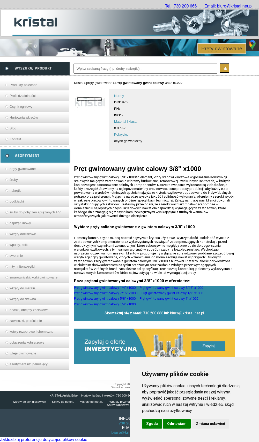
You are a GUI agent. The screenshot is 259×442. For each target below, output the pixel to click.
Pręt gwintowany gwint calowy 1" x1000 (169, 298)
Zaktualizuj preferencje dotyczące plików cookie (43, 439)
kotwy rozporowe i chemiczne (32, 332)
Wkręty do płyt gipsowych (29, 401)
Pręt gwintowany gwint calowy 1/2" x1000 (172, 293)
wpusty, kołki (19, 245)
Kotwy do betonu (63, 401)
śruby (14, 180)
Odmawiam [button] (177, 424)
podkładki (17, 201)
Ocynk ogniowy (21, 106)
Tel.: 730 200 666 (181, 6)
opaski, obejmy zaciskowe (29, 310)
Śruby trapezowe (118, 404)
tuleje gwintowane (23, 353)
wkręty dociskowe (23, 234)
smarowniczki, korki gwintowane (33, 277)
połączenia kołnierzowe (27, 342)
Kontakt (15, 139)
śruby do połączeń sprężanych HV (35, 212)
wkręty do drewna (23, 299)
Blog (13, 128)
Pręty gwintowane (221, 48)
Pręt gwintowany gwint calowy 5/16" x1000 (171, 288)
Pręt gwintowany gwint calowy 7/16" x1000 (105, 293)
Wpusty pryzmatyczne (123, 401)
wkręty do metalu (22, 288)
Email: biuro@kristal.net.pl (228, 6)
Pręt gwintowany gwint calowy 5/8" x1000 (105, 298)
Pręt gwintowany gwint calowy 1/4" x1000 (105, 288)
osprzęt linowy (20, 223)
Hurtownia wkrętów (24, 117)
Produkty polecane (24, 85)
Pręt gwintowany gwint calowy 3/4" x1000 (105, 304)
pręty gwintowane (23, 169)
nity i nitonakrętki (22, 266)
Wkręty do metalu (91, 401)
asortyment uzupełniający (29, 364)
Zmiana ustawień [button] (210, 424)
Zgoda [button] (152, 424)
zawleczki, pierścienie (26, 321)
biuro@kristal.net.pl (187, 313)
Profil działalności (22, 96)
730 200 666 (153, 313)
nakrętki (15, 190)
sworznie (16, 256)
